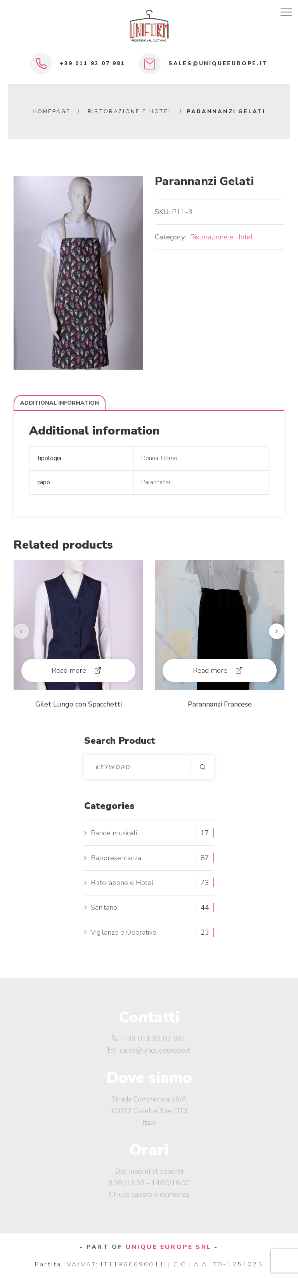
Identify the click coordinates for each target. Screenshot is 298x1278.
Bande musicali (114, 833)
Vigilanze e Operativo (123, 932)
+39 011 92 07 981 (92, 63)
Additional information (59, 403)
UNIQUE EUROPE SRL (168, 1247)
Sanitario (104, 907)
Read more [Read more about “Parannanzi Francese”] (210, 670)
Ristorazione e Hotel (130, 111)
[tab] (59, 402)
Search (202, 767)
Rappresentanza (116, 857)
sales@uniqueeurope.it (218, 63)
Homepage (51, 111)
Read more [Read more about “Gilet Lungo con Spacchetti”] (69, 670)
